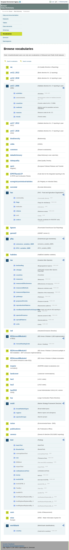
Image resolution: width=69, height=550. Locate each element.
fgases (13, 228)
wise (12, 518)
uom (12, 512)
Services (5, 37)
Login (52, 1)
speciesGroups (21, 417)
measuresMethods (22, 288)
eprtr (12, 166)
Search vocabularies (12, 61)
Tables (5, 22)
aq (11, 67)
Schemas (6, 30)
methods (19, 107)
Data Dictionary (18, 11)
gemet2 (13, 233)
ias (11, 260)
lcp (11, 398)
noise (12, 423)
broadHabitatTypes (22, 409)
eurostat (13, 187)
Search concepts (27, 61)
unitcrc (18, 219)
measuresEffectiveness (24, 283)
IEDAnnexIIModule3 (18, 351)
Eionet (10, 11)
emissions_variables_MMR (25, 244)
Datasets (6, 19)
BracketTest (20, 449)
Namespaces (7, 41)
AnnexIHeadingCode (23, 344)
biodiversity (15, 138)
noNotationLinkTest (22, 471)
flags (17, 202)
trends (18, 116)
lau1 (12, 379)
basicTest (19, 445)
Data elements (7, 26)
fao (11, 193)
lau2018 (13, 390)
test (11, 440)
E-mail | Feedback (8, 544)
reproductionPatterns (23, 305)
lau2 (12, 385)
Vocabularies (7, 34)
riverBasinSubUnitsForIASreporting (26, 309)
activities (19, 93)
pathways (19, 296)
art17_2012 (14, 123)
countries (19, 103)
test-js (18, 475)
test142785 (19, 479)
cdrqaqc (19, 270)
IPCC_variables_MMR (23, 248)
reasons (19, 112)
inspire (13, 366)
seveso (13, 434)
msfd (12, 403)
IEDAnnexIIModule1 (18, 336)
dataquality (14, 161)
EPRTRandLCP (16, 174)
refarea (18, 211)
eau (17, 458)
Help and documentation (10, 15)
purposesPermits (22, 301)
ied (11, 331)
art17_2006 (14, 86)
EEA (11, 2)
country (18, 531)
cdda (12, 144)
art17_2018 (14, 131)
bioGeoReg (20, 265)
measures (19, 279)
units (18, 324)
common (14, 150)
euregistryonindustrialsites (21, 181)
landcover (14, 374)
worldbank (14, 525)
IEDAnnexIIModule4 (18, 358)
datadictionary (16, 155)
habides (13, 255)
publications (15, 429)
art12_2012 (14, 73)
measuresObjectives (23, 292)
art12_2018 (14, 78)
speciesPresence (21, 315)
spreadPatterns (21, 320)
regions (18, 413)
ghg (11, 239)
